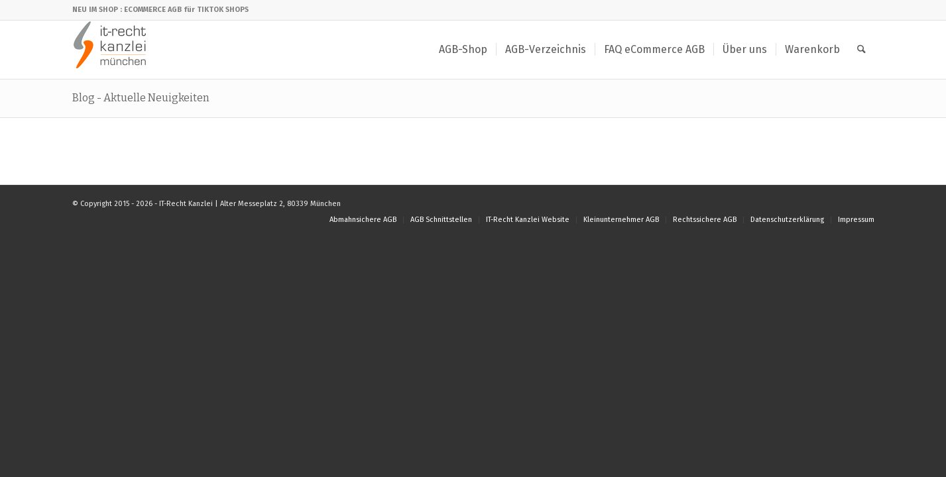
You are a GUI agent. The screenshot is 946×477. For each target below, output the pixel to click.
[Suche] (861, 50)
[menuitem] (463, 50)
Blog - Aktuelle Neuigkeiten (140, 97)
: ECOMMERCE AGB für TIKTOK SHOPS (184, 9)
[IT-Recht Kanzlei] (110, 50)
